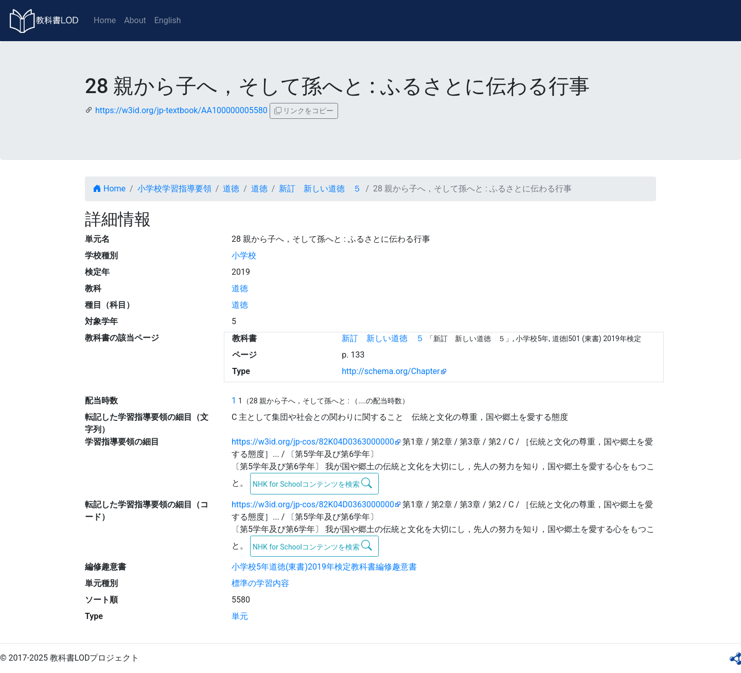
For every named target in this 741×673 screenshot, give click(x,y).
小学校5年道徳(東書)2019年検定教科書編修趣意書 (324, 567)
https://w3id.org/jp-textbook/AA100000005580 (181, 110)
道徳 (231, 188)
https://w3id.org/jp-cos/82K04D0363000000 (313, 442)
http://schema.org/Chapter (391, 371)
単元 (240, 616)
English (167, 20)
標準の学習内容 (260, 583)
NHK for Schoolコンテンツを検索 (313, 483)
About (135, 20)
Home (105, 20)
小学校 (244, 255)
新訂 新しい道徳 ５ (320, 188)
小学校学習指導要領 (174, 188)
